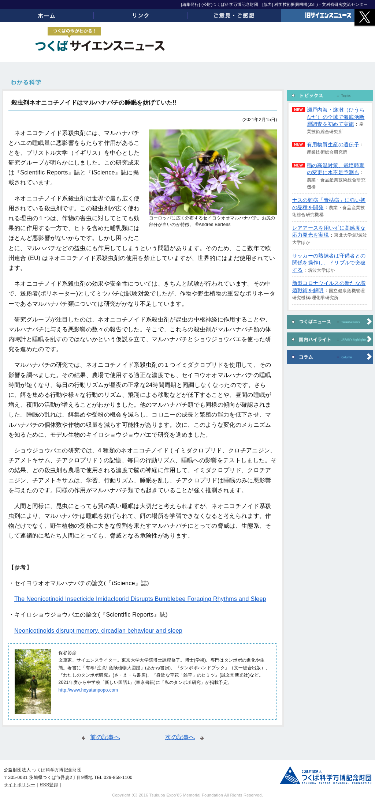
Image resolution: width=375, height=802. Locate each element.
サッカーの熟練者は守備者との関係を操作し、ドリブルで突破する (328, 263)
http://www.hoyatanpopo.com (88, 690)
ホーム (47, 15)
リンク (141, 15)
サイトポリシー (19, 784)
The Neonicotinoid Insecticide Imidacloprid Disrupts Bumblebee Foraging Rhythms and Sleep (140, 599)
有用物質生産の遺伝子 (333, 144)
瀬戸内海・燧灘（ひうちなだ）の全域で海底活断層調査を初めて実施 (336, 117)
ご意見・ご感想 (234, 15)
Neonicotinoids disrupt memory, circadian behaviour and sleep (98, 631)
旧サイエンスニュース (328, 15)
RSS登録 (49, 784)
